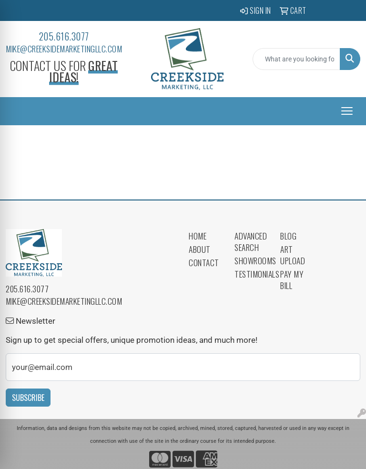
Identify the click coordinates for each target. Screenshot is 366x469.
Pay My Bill (291, 279)
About (200, 249)
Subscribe (28, 397)
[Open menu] (346, 110)
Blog (288, 236)
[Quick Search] (296, 59)
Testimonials (251, 274)
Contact (204, 262)
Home (197, 236)
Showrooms (251, 260)
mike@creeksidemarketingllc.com (64, 48)
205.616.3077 (64, 36)
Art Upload (292, 255)
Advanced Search (250, 241)
